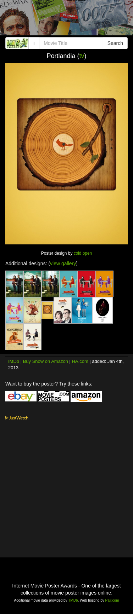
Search (115, 43)
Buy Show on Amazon (45, 361)
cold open (83, 253)
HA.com (80, 361)
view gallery (63, 263)
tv (81, 55)
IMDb (13, 361)
